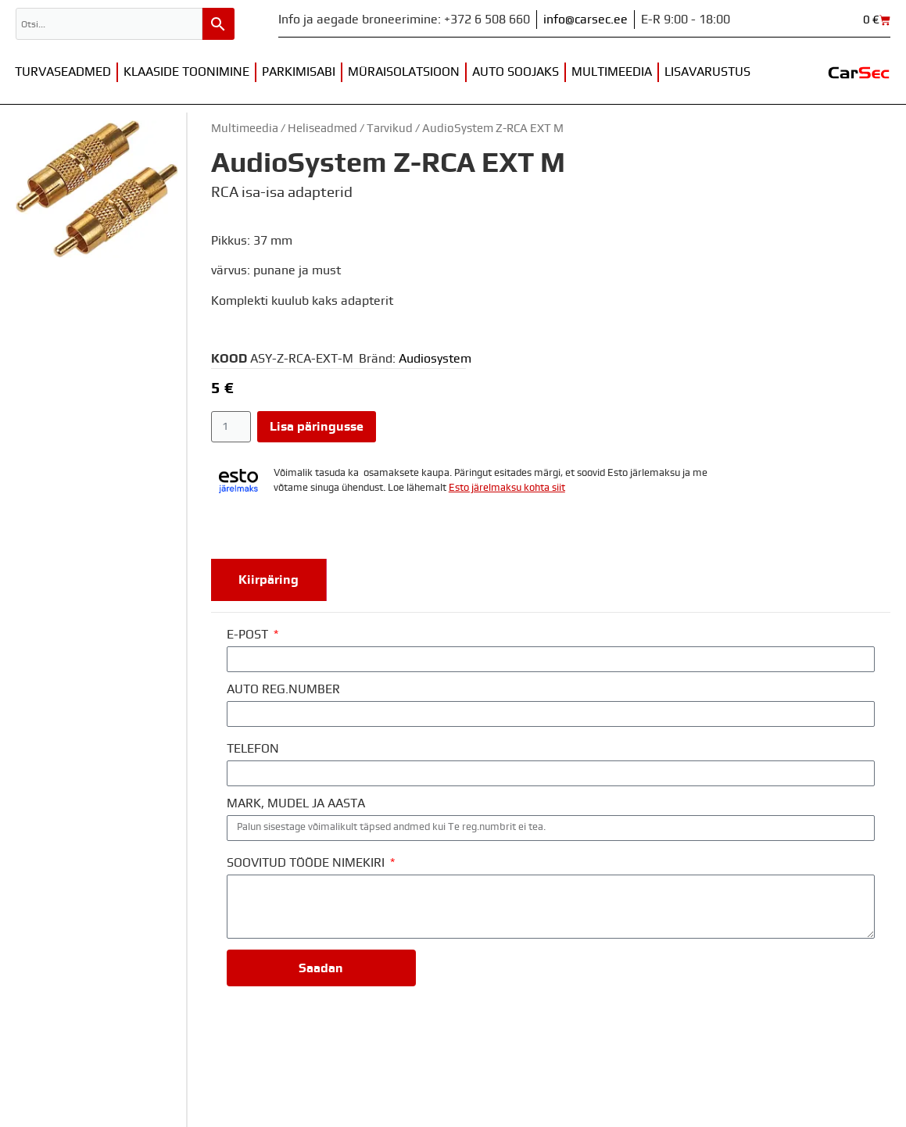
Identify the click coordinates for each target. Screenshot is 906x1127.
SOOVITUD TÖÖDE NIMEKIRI (307, 863)
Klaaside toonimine (186, 72)
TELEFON (253, 748)
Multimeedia (611, 72)
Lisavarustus (707, 72)
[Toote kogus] (231, 426)
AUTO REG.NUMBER (283, 689)
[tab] (269, 580)
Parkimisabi (298, 72)
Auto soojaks (515, 72)
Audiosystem (435, 358)
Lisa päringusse (316, 426)
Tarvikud (390, 128)
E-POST (249, 634)
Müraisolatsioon (404, 72)
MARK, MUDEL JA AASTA (296, 803)
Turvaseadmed (63, 72)
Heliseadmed (322, 128)
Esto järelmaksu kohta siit (507, 488)
